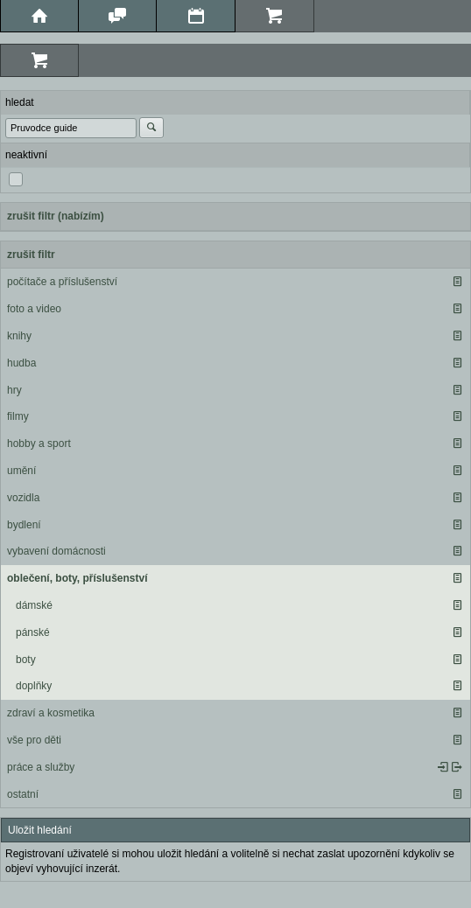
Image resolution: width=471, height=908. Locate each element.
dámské (34, 605)
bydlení (24, 525)
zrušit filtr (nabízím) (55, 216)
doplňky (34, 686)
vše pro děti (34, 740)
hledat (19, 102)
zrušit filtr (31, 254)
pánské (33, 632)
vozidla (23, 498)
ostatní (23, 794)
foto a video (34, 309)
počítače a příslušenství (62, 282)
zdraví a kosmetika (51, 713)
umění (21, 470)
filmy (18, 416)
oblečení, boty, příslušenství (77, 578)
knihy (19, 336)
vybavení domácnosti (56, 551)
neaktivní (26, 155)
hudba (21, 363)
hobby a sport (39, 443)
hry (14, 390)
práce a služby (40, 767)
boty (26, 659)
